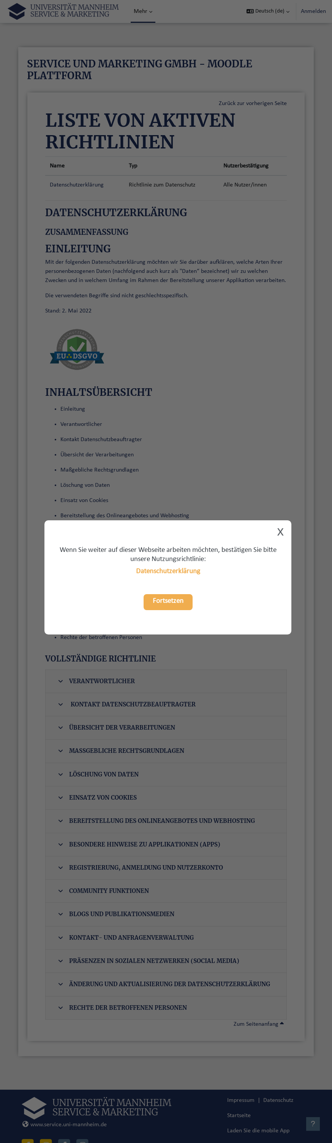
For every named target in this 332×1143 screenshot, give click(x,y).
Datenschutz (278, 1100)
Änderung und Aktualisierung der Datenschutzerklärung (164, 984)
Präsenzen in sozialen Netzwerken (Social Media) (148, 960)
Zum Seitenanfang (259, 1024)
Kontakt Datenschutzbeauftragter (127, 704)
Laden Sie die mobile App (258, 1131)
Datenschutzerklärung (168, 571)
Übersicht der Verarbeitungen (116, 727)
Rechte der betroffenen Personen (122, 1007)
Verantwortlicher (96, 681)
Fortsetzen (168, 601)
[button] (268, 11)
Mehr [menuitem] (140, 11)
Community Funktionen (103, 890)
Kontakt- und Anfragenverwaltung (126, 937)
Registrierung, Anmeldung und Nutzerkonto (140, 867)
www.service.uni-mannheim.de (64, 1125)
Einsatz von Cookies (97, 797)
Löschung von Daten (98, 774)
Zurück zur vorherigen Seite (253, 103)
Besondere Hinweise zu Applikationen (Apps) (139, 844)
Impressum (241, 1100)
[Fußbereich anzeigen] (313, 1124)
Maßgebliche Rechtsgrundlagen (121, 750)
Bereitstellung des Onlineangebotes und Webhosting (156, 820)
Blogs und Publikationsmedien (116, 914)
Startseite (239, 1116)
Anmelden (313, 11)
